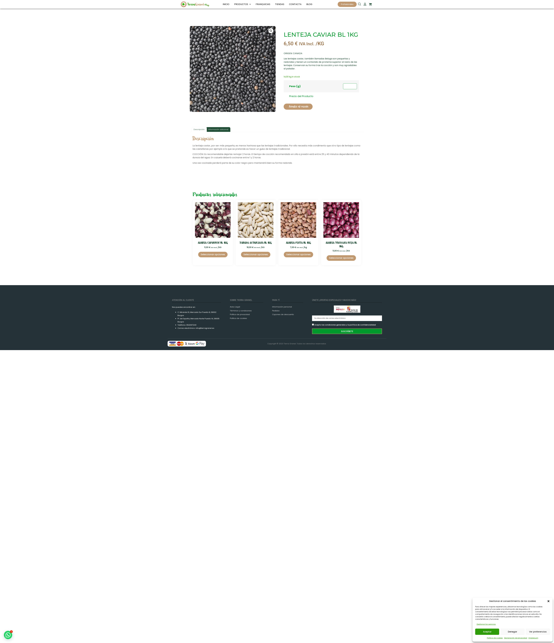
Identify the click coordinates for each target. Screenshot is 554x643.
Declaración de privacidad (515, 638)
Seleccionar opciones (213, 254)
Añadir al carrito (298, 106)
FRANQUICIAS (263, 4)
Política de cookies (495, 638)
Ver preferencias (538, 631)
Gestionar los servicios (486, 624)
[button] (548, 601)
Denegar (512, 631)
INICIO (226, 4)
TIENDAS (279, 4)
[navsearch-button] (359, 4)
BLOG (309, 4)
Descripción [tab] (199, 129)
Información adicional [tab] (218, 129)
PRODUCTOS (242, 4)
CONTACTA (295, 4)
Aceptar (487, 631)
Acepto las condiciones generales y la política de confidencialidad (345, 325)
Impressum (533, 638)
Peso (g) (295, 86)
